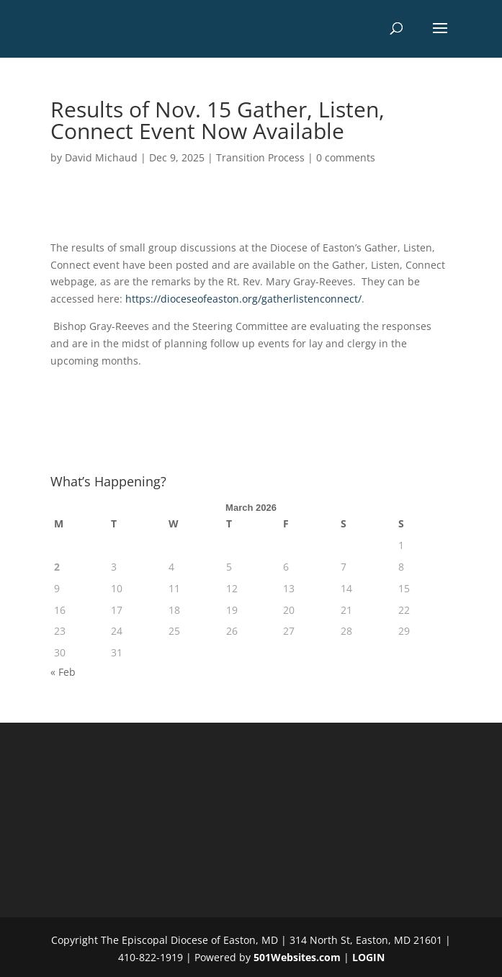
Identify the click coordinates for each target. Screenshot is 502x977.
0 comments (345, 157)
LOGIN (368, 957)
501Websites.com (297, 957)
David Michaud (101, 157)
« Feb (63, 672)
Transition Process (260, 157)
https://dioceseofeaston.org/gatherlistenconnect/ (243, 298)
